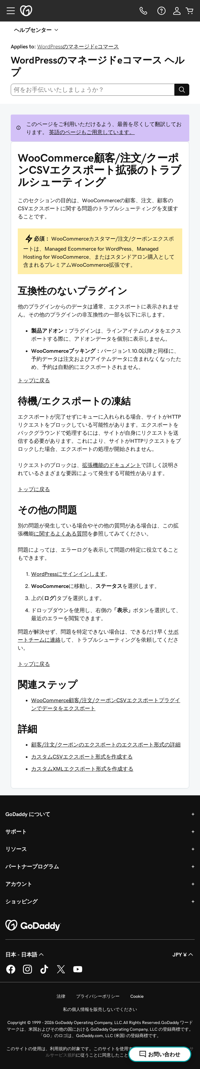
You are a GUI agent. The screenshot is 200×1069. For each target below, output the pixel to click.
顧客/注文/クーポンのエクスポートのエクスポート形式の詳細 (106, 744)
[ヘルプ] (160, 10)
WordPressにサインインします (68, 573)
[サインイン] (177, 10)
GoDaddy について (27, 814)
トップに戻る (34, 380)
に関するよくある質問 (60, 533)
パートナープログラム (32, 866)
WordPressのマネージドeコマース (78, 46)
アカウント (18, 884)
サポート (16, 831)
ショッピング (21, 901)
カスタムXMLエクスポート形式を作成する (82, 768)
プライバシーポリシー (98, 996)
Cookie (137, 996)
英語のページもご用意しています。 (92, 132)
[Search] (182, 90)
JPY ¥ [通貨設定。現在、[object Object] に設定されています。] (184, 954)
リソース (16, 849)
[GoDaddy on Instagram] (27, 972)
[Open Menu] (8, 10)
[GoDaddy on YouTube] (77, 972)
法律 (61, 996)
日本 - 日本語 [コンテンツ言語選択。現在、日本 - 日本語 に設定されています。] (25, 954)
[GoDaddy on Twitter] (61, 972)
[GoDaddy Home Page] (33, 925)
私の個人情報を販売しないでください (100, 1009)
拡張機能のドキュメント (111, 465)
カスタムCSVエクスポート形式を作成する (82, 756)
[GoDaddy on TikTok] (44, 972)
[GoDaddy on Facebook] (10, 972)
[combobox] (93, 90)
